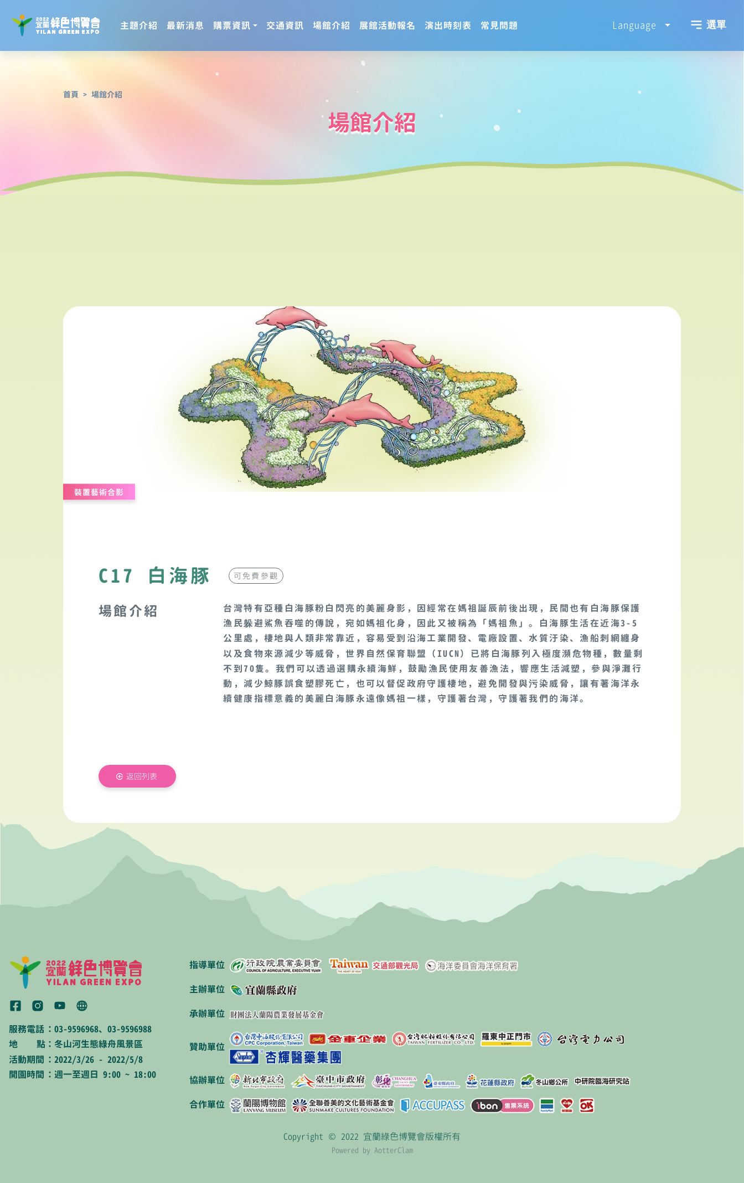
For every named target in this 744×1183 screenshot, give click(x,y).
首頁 (71, 94)
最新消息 (185, 25)
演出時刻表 (448, 25)
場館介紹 (331, 25)
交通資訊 (285, 25)
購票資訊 (232, 25)
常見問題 (499, 25)
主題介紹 (139, 25)
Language (637, 25)
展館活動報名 (387, 25)
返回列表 (141, 776)
